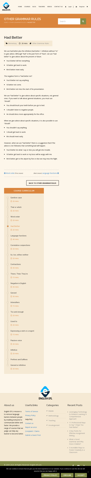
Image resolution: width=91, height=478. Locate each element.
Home (20, 6)
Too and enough (17, 312)
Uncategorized (53, 425)
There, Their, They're (19, 274)
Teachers (41, 6)
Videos (49, 6)
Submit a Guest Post (33, 435)
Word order (13, 173)
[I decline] (88, 472)
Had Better (15, 226)
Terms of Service (31, 411)
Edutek (51, 411)
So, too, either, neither (19, 255)
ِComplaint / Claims (32, 431)
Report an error (31, 427)
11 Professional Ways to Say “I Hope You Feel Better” (77, 425)
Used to (13, 321)
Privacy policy (50, 475)
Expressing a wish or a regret (22, 331)
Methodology (53, 416)
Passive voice (16, 341)
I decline (67, 475)
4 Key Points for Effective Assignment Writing (77, 433)
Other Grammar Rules (17, 22)
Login (68, 6)
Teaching (51, 420)
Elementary (12, 43)
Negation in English (18, 283)
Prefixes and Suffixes (19, 360)
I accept (81, 475)
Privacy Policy (30, 415)
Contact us (58, 6)
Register (79, 6)
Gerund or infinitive (18, 365)
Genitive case (16, 198)
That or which (16, 207)
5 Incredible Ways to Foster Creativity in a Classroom (77, 450)
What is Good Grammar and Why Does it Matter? (76, 441)
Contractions (15, 264)
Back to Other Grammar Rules (42, 183)
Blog (34, 6)
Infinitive (13, 350)
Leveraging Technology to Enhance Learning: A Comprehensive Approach (78, 415)
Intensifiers (15, 302)
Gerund (13, 293)
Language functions (46, 173)
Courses (27, 6)
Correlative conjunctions (20, 245)
